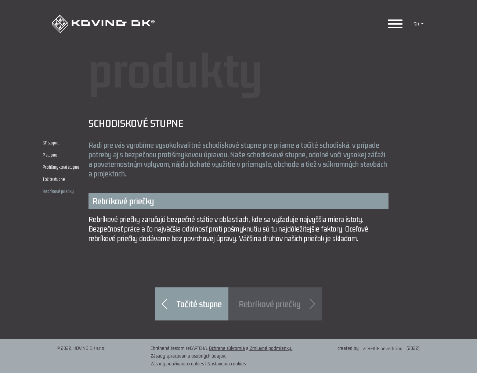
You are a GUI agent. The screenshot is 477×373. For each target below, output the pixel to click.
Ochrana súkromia (227, 348)
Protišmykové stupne (61, 167)
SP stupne (51, 143)
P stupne (50, 155)
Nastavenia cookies (226, 363)
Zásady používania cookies (177, 363)
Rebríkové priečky (58, 191)
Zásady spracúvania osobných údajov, (188, 356)
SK (419, 24)
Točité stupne (54, 179)
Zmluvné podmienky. (270, 348)
